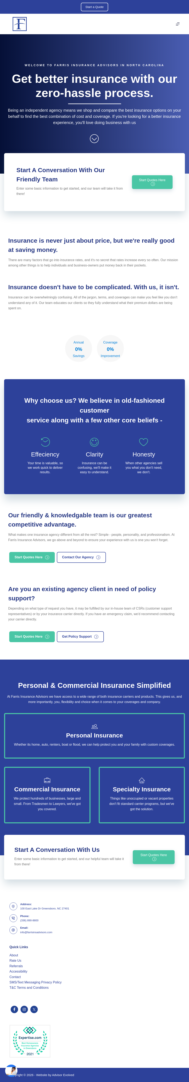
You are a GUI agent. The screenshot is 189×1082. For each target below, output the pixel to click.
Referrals (16, 966)
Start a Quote (94, 7)
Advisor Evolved (63, 1075)
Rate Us (15, 960)
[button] (152, 182)
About (13, 955)
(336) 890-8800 (29, 920)
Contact (15, 977)
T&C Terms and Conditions (29, 987)
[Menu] (178, 24)
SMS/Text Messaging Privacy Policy (35, 982)
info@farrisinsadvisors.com (36, 932)
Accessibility (18, 971)
